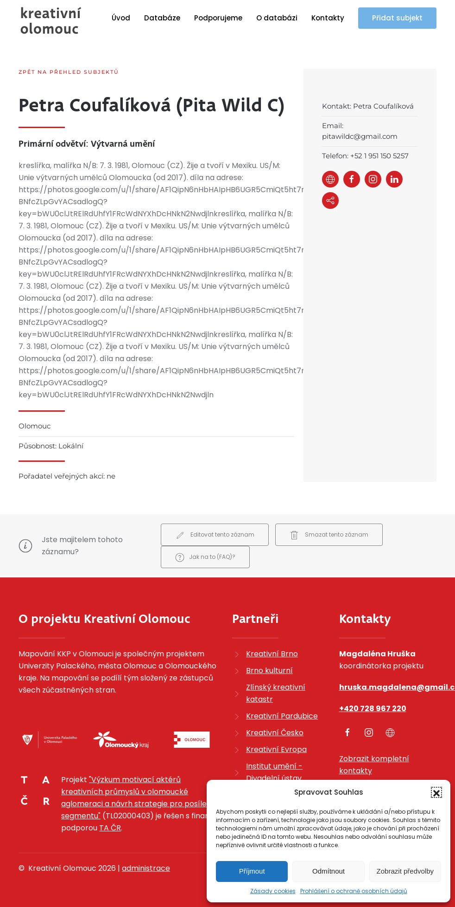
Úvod (121, 18)
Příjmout (252, 871)
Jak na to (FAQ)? (205, 557)
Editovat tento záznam (214, 535)
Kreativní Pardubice (282, 716)
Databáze (162, 18)
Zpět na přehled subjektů (69, 72)
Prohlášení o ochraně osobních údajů (353, 891)
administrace (146, 868)
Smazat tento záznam (329, 535)
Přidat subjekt (397, 18)
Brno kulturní (269, 670)
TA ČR (110, 828)
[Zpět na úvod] (51, 20)
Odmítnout (328, 871)
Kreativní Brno (272, 653)
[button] (436, 792)
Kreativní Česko (274, 732)
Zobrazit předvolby (405, 871)
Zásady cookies (273, 891)
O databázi (276, 18)
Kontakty (327, 18)
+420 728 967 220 (372, 708)
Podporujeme (218, 18)
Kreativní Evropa (276, 749)
